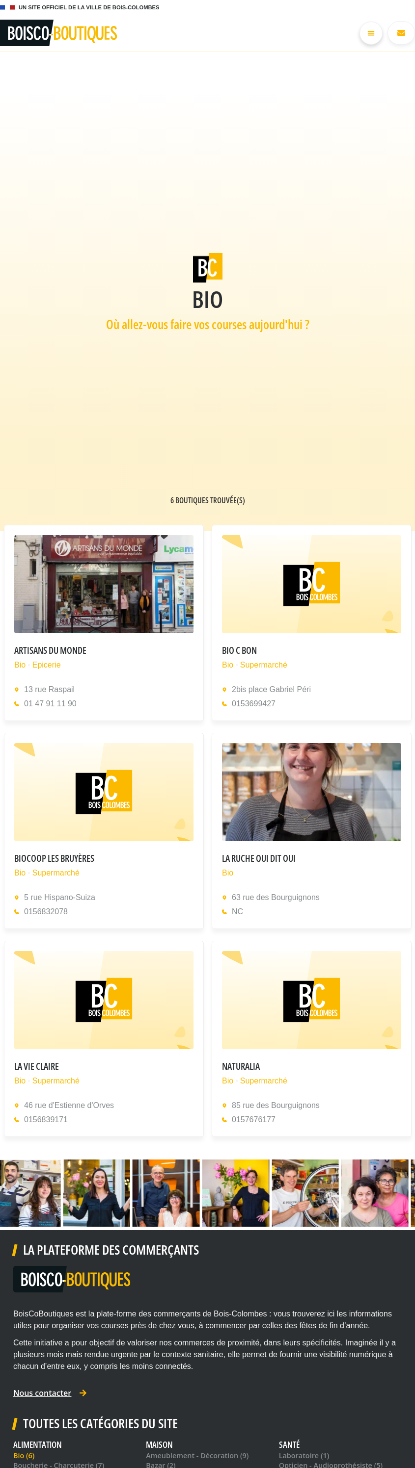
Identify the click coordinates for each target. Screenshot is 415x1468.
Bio (20, 665)
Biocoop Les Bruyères (54, 858)
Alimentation (37, 1445)
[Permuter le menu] (371, 33)
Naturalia (241, 1066)
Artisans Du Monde (50, 650)
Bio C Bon (239, 650)
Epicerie (46, 665)
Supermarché (263, 665)
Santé (289, 1445)
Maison (159, 1445)
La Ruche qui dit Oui (259, 858)
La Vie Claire (36, 1066)
